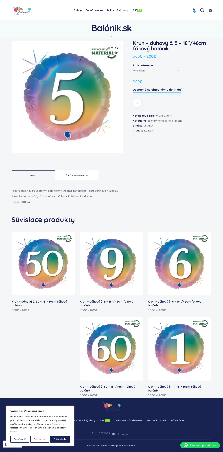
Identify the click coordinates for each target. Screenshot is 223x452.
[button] (116, 48)
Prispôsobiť (20, 439)
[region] (40, 426)
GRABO (148, 125)
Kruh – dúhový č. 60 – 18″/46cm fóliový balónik (107, 387)
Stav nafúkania (143, 65)
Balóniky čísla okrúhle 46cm (164, 120)
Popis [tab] (33, 175)
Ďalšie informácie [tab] (77, 175)
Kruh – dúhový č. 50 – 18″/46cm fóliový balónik (39, 302)
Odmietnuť (39, 439)
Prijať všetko (60, 439)
